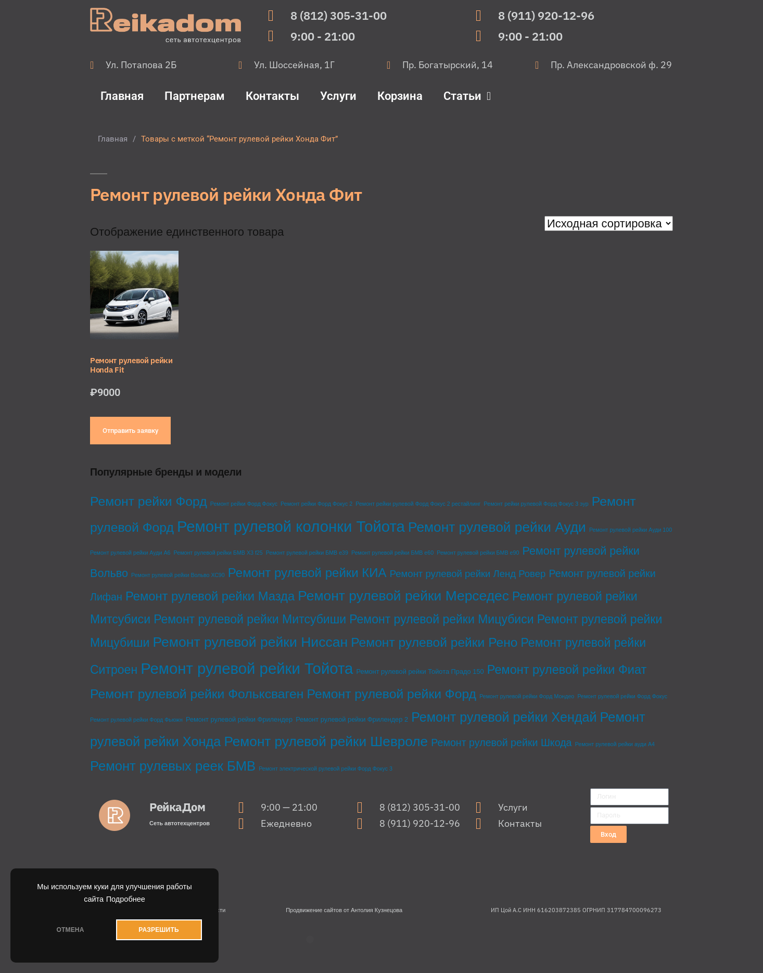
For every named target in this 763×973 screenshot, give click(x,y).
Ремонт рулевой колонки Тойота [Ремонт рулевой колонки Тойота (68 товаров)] (291, 526)
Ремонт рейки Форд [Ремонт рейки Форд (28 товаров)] (148, 501)
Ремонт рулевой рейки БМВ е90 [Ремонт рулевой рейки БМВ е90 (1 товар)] (478, 552)
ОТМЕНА (70, 929)
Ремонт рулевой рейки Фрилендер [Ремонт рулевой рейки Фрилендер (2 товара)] (239, 719)
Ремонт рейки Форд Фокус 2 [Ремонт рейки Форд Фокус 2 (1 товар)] (316, 504)
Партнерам (194, 96)
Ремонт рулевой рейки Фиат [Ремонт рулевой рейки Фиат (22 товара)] (567, 669)
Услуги (338, 96)
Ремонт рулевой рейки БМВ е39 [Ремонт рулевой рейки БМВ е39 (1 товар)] (307, 552)
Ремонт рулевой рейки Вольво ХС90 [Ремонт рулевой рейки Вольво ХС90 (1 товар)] (178, 575)
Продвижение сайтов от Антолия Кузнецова (344, 910)
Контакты (272, 96)
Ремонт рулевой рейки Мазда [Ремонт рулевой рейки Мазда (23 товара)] (210, 596)
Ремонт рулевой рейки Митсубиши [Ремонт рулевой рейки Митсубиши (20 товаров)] (250, 619)
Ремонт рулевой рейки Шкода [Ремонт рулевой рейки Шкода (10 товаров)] (501, 742)
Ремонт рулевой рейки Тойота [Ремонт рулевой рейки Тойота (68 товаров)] (247, 668)
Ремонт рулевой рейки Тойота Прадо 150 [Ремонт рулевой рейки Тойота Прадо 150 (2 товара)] (420, 671)
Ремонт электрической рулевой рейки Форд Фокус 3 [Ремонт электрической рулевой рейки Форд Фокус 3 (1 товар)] (325, 768)
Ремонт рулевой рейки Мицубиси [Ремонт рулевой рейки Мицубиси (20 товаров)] (441, 619)
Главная (122, 96)
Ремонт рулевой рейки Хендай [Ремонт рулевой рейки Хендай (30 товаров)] (503, 717)
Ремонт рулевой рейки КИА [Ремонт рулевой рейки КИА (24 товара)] (307, 573)
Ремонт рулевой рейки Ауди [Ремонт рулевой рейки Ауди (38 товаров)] (497, 527)
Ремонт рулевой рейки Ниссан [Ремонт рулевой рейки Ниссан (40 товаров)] (250, 642)
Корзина (400, 96)
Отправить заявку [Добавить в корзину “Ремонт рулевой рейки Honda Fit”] (130, 430)
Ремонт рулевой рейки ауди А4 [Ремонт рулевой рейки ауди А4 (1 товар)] (615, 744)
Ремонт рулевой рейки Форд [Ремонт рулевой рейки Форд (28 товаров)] (391, 694)
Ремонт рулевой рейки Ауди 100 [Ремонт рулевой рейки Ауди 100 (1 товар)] (630, 530)
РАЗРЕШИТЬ (158, 929)
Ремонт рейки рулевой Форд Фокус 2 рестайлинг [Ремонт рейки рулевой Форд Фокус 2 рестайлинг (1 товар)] (417, 504)
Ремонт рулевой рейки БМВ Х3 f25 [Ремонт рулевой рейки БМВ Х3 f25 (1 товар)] (218, 552)
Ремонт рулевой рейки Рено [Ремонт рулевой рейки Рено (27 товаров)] (434, 642)
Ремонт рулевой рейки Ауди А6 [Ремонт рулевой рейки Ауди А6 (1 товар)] (130, 552)
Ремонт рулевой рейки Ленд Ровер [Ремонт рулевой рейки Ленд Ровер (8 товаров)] (468, 573)
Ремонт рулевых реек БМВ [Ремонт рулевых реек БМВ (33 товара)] (173, 766)
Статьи (467, 96)
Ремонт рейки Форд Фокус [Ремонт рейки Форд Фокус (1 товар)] (243, 504)
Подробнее (125, 899)
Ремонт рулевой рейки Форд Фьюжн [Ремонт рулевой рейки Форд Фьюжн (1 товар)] (136, 719)
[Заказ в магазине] (608, 223)
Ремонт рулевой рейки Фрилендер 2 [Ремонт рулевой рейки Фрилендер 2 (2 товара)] (352, 719)
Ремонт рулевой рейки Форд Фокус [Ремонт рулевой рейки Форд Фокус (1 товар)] (622, 696)
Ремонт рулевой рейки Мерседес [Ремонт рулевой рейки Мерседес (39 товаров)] (403, 596)
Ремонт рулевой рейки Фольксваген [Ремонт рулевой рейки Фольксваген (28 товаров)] (196, 694)
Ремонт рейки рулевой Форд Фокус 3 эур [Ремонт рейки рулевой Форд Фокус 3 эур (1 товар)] (536, 504)
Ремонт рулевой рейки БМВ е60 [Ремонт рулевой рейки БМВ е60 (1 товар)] (392, 552)
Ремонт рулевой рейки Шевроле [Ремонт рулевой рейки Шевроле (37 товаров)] (326, 741)
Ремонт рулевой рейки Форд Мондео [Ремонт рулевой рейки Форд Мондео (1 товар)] (526, 696)
